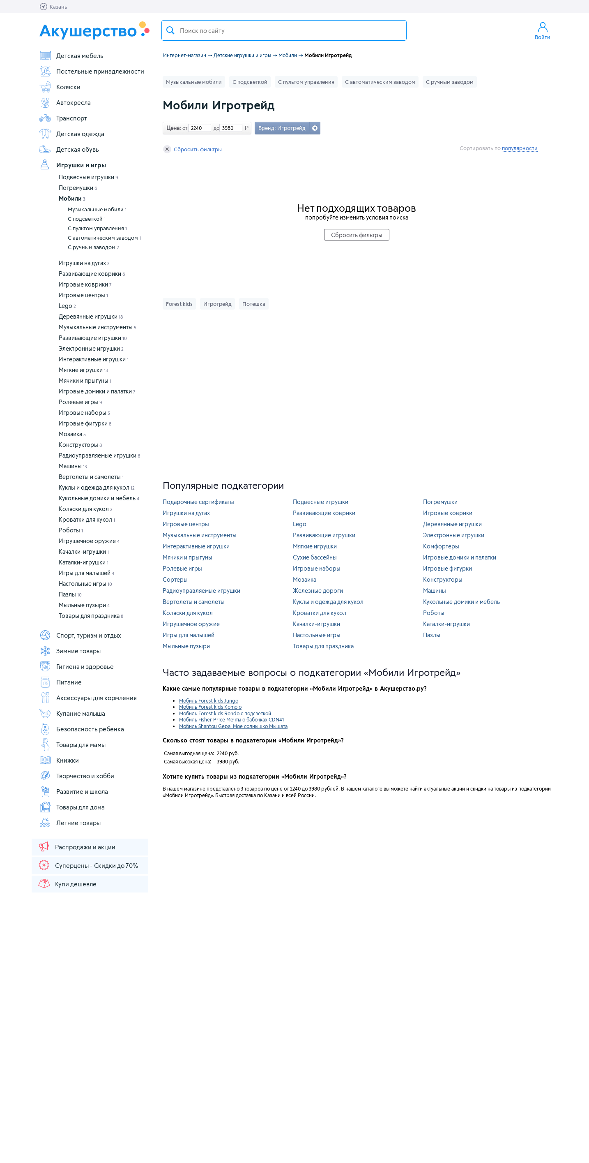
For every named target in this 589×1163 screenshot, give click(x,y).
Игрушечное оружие (89, 540)
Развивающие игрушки (93, 337)
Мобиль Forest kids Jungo (208, 700)
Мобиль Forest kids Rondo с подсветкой (225, 713)
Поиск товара (170, 30)
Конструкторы (80, 444)
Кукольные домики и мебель (99, 498)
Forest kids (179, 304)
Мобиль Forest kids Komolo (210, 707)
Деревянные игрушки (91, 316)
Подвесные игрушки (88, 176)
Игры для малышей (86, 572)
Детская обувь (69, 149)
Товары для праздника (91, 615)
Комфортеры (441, 546)
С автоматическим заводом (104, 237)
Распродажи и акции (76, 846)
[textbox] (284, 30)
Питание (60, 682)
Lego (67, 305)
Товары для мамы (72, 744)
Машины (73, 465)
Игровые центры (83, 294)
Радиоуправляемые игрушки (99, 455)
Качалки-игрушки (84, 551)
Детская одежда (71, 133)
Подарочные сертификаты (198, 501)
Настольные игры (85, 583)
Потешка (253, 304)
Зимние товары (70, 650)
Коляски (60, 86)
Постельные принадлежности (91, 71)
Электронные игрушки (91, 348)
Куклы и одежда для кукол (97, 487)
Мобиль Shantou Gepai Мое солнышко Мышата (233, 726)
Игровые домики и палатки (97, 391)
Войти (542, 30)
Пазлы (70, 594)
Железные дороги (318, 590)
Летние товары (70, 822)
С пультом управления (97, 228)
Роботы (71, 530)
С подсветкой (87, 218)
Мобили (72, 198)
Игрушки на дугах (84, 262)
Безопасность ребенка (81, 728)
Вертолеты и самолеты (91, 476)
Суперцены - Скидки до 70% (87, 865)
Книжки (59, 760)
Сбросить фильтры (192, 149)
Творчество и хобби (76, 775)
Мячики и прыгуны (85, 380)
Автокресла (65, 102)
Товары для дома (72, 807)
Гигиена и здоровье (76, 666)
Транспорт (63, 118)
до (215, 128)
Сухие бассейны (315, 557)
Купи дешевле (67, 883)
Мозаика (72, 433)
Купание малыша (72, 713)
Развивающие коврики (92, 273)
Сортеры (175, 579)
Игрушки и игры (72, 164)
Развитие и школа (73, 791)
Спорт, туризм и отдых (80, 635)
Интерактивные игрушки (94, 359)
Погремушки (78, 187)
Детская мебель (71, 55)
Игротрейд (217, 304)
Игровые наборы (84, 412)
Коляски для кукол (86, 508)
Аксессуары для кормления (88, 697)
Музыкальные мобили (97, 209)
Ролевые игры (80, 401)
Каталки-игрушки (83, 562)
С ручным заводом (93, 247)
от (184, 128)
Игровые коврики (85, 284)
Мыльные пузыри (84, 604)
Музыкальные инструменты (97, 327)
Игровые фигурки (85, 423)
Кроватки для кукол (87, 519)
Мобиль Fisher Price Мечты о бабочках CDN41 (231, 719)
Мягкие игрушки (83, 369)
